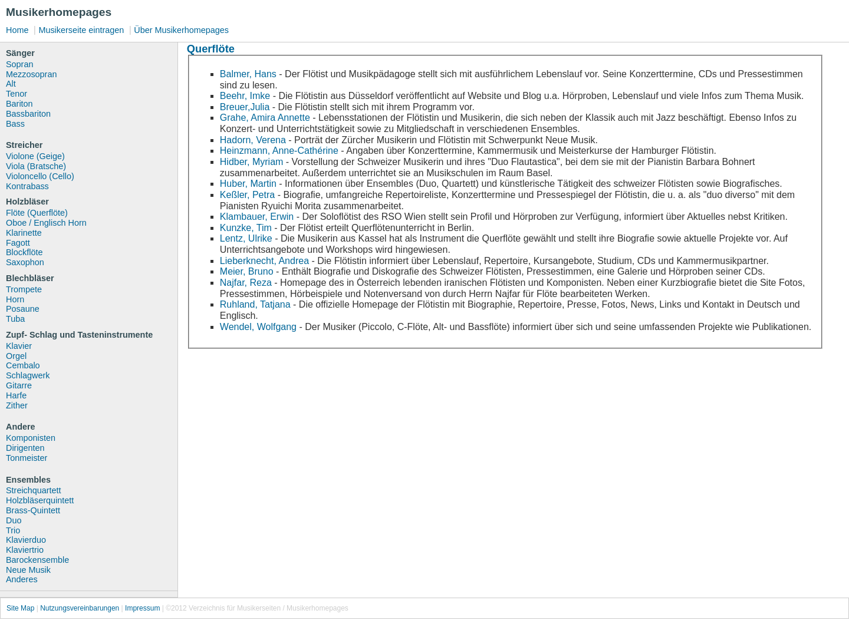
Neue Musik (28, 570)
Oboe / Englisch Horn (46, 222)
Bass (15, 123)
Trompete (24, 289)
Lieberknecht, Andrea (264, 261)
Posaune (23, 309)
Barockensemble (37, 560)
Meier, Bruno (247, 271)
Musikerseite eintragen (81, 30)
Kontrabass (27, 186)
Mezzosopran (31, 74)
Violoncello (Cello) (40, 176)
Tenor (16, 93)
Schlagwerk (28, 375)
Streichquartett (33, 490)
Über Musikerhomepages (181, 30)
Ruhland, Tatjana (255, 304)
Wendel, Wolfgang (258, 327)
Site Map (20, 608)
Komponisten (30, 438)
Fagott (18, 243)
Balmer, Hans (248, 74)
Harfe (16, 395)
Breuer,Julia (245, 107)
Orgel (16, 356)
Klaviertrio (25, 550)
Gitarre (19, 385)
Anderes (22, 579)
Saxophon (25, 262)
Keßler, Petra (247, 195)
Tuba (15, 319)
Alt (11, 83)
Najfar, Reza (246, 283)
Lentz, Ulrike (246, 238)
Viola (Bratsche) (36, 166)
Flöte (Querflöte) (37, 212)
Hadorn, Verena (253, 140)
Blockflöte (24, 252)
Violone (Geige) (35, 156)
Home (17, 30)
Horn (15, 299)
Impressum (142, 608)
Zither (17, 405)
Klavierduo (26, 540)
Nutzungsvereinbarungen (79, 608)
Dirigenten (25, 448)
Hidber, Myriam (252, 162)
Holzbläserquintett (40, 500)
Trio (13, 530)
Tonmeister (26, 458)
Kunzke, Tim (247, 228)
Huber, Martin (248, 184)
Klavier (19, 346)
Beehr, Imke (245, 96)
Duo (13, 520)
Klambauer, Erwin (257, 217)
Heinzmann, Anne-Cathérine (279, 151)
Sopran (19, 64)
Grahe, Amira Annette (265, 118)
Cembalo (23, 365)
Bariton (19, 103)
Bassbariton (28, 113)
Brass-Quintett (33, 510)
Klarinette (24, 233)
